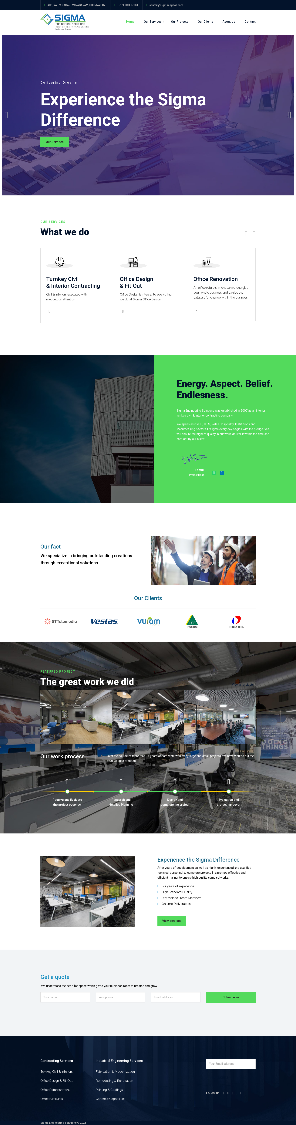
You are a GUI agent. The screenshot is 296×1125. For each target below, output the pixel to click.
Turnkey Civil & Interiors (56, 1071)
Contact (250, 21)
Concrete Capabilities (110, 1099)
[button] (43, 717)
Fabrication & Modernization (115, 1071)
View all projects (243, 684)
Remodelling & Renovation (114, 1081)
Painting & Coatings (109, 1090)
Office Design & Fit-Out (56, 1081)
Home (130, 21)
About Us (229, 21)
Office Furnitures (51, 1099)
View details (48, 311)
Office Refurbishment (55, 1090)
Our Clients (205, 21)
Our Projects (179, 21)
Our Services (153, 21)
